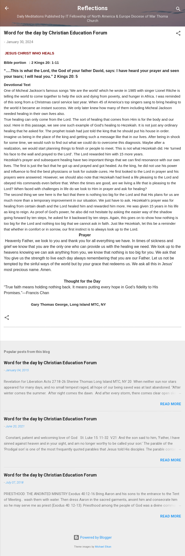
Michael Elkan (103, 546)
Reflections (92, 8)
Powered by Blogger (92, 537)
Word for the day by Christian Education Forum (50, 362)
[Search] (178, 9)
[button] (178, 34)
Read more (170, 404)
